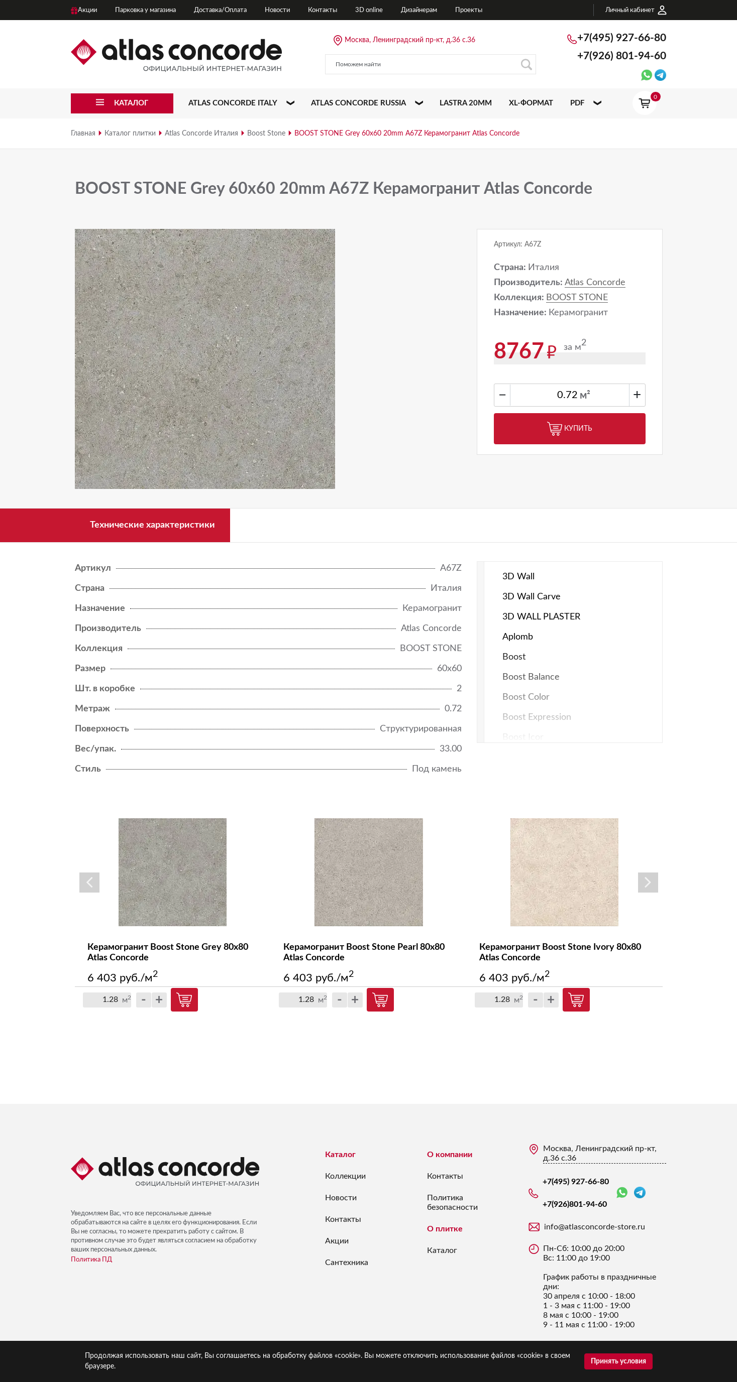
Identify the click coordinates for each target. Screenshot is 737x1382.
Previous (89, 882)
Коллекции (345, 1176)
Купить (569, 428)
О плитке (445, 1229)
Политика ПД (91, 1260)
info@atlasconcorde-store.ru (594, 1227)
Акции (337, 1241)
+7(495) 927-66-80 (621, 38)
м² (585, 396)
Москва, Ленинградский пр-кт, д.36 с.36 (410, 40)
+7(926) (621, 56)
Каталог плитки (130, 133)
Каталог (340, 1155)
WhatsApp (622, 1193)
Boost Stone (266, 133)
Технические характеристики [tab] (152, 525)
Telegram (640, 1192)
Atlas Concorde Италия (201, 133)
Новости (341, 1198)
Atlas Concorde (595, 282)
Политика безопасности (452, 1202)
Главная (83, 133)
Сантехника (346, 1263)
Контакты (343, 1219)
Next (648, 882)
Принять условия (618, 1361)
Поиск (526, 64)
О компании (449, 1155)
